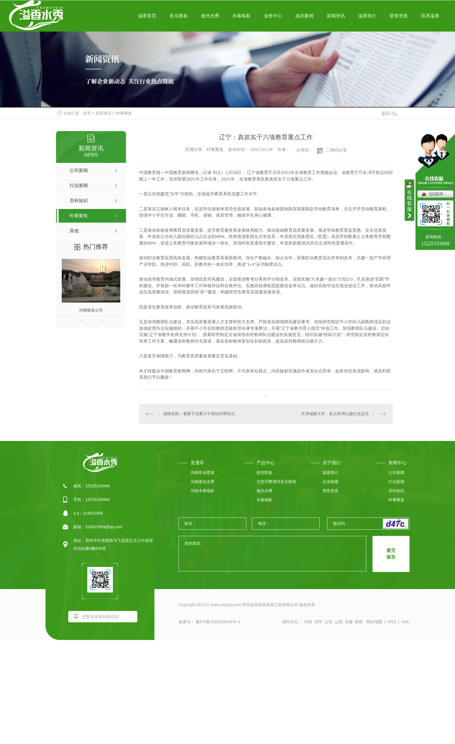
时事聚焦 (124, 113)
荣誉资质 (399, 15)
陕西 (359, 621)
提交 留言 (391, 553)
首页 (87, 113)
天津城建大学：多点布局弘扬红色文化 (335, 413)
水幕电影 (241, 15)
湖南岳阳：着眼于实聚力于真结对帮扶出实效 (202, 413)
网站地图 (374, 621)
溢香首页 (147, 15)
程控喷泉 (264, 472)
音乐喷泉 (178, 15)
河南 (308, 621)
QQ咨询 (436, 194)
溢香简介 (367, 15)
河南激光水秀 (202, 481)
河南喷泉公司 (91, 310)
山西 (339, 621)
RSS (392, 621)
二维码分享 (336, 150)
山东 (328, 621)
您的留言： (273, 554)
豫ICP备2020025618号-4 (217, 621)
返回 (389, 113)
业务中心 (273, 15)
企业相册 (330, 481)
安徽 (349, 621)
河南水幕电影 (202, 490)
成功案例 (304, 15)
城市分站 (290, 621)
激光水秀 (210, 15)
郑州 (318, 621)
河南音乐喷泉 (202, 472)
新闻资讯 (336, 15)
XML (405, 621)
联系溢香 (430, 15)
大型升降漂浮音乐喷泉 (276, 481)
